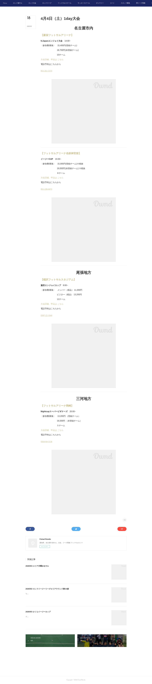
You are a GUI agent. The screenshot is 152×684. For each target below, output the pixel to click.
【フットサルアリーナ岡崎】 (57, 405)
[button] (16, 3)
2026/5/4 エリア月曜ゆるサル (37, 566)
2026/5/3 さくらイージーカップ (38, 612)
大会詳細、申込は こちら (52, 59)
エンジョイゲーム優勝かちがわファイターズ (41, 616)
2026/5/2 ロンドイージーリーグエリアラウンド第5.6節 (47, 589)
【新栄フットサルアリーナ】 (57, 35)
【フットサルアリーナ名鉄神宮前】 (61, 153)
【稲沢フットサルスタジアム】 (58, 279)
